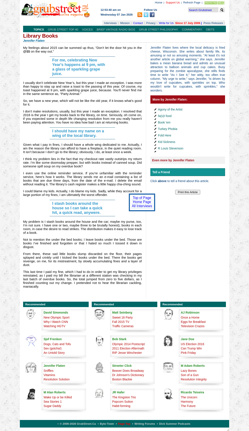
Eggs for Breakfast (193, 322)
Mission (125, 23)
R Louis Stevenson (170, 148)
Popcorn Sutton (122, 401)
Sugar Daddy (52, 406)
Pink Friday (188, 352)
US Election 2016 (192, 344)
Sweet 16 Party (122, 317)
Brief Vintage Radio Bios (116, 29)
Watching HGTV (54, 326)
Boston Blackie (122, 379)
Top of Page (142, 198)
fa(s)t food (165, 116)
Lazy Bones (189, 370)
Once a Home (190, 317)
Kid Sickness (166, 142)
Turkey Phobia (167, 129)
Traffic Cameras (123, 326)
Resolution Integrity (194, 379)
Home (158, 2)
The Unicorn (189, 397)
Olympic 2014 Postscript (128, 344)
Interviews (110, 23)
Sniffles (49, 370)
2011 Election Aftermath (128, 348)
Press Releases (213, 23)
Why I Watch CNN (56, 322)
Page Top (124, 423)
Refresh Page (191, 2)
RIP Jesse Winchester (127, 352)
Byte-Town (107, 423)
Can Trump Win (191, 348)
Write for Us (166, 23)
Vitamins (49, 375)
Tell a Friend (161, 172)
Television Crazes (193, 326)
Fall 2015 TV (120, 322)
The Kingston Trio (124, 397)
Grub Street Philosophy (158, 29)
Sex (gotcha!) (52, 348)
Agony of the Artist (170, 109)
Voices (87, 29)
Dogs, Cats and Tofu (57, 344)
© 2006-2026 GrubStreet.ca (78, 423)
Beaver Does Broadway (128, 370)
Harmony (187, 401)
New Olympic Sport (56, 317)
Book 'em (164, 122)
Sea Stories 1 (53, 401)
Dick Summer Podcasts (174, 423)
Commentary (192, 29)
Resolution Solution (57, 379)
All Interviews (142, 206)
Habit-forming (121, 406)
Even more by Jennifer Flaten (173, 160)
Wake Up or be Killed (58, 397)
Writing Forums (144, 423)
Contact (138, 23)
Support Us (173, 2)
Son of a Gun (190, 375)
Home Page (142, 202)
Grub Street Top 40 (63, 29)
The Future (188, 406)
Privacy (151, 23)
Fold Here (164, 135)
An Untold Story (54, 352)
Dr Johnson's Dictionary (128, 375)
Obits (210, 29)
